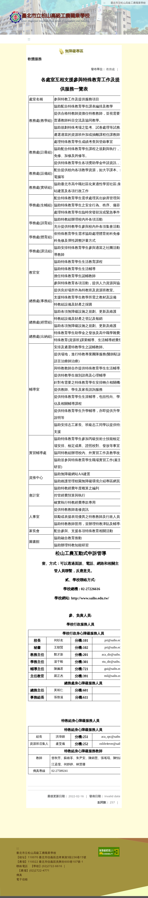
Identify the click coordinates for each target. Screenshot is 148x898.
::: (104, 2)
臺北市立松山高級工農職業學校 (128, 2)
